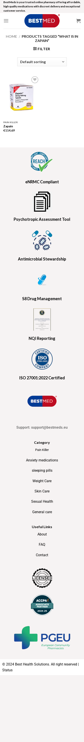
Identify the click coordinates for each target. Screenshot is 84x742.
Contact (42, 555)
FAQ (42, 544)
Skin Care (42, 491)
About (42, 534)
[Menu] (6, 20)
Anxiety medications (42, 460)
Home (11, 36)
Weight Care (42, 481)
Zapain (8, 126)
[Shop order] (42, 61)
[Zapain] (21, 97)
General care (42, 512)
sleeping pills (42, 470)
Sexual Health (42, 501)
